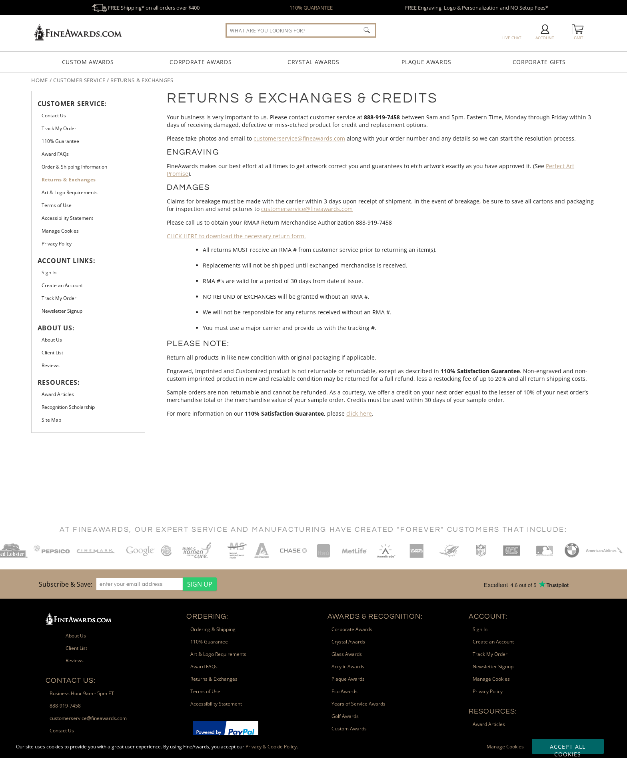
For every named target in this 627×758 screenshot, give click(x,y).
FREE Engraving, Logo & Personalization (476, 7)
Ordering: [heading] (207, 616)
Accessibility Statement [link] (67, 218)
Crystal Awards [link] (348, 641)
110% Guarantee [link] (60, 141)
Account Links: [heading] (67, 260)
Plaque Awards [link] (348, 679)
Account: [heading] (488, 616)
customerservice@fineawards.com (299, 138)
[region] (126, 584)
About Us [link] (52, 339)
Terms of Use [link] (57, 205)
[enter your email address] (139, 584)
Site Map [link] (51, 419)
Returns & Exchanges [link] (69, 179)
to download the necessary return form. (236, 236)
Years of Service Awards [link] (358, 703)
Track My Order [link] (59, 128)
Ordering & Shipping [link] (213, 629)
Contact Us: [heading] (71, 680)
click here (359, 413)
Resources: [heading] (59, 382)
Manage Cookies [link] (60, 230)
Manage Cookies (505, 746)
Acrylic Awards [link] (347, 666)
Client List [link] (52, 352)
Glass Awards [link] (346, 654)
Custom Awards (88, 62)
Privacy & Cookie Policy (271, 746)
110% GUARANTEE (311, 7)
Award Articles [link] (58, 394)
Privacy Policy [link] (57, 243)
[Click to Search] (366, 30)
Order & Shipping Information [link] (74, 166)
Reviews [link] (51, 365)
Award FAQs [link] (55, 154)
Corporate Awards (201, 62)
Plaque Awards (426, 62)
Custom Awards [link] (349, 728)
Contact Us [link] (54, 115)
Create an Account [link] (62, 285)
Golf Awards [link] (345, 716)
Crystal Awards (313, 62)
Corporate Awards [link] (351, 629)
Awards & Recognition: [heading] (375, 616)
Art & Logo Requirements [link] (70, 192)
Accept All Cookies (567, 748)
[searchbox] (301, 30)
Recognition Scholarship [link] (68, 407)
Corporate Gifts (539, 62)
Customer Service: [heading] (72, 103)
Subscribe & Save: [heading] (65, 584)
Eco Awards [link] (344, 691)
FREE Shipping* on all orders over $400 (146, 7)
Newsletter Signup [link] (62, 311)
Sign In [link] (49, 272)
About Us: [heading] (56, 328)
